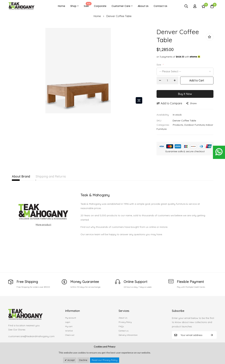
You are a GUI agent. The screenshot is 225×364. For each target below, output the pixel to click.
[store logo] (21, 6)
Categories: (163, 124)
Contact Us (160, 6)
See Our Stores (16, 329)
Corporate (100, 6)
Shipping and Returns (57, 176)
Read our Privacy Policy (104, 360)
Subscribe (211, 335)
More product (43, 224)
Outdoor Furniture (194, 124)
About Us (143, 6)
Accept (71, 360)
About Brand (21, 176)
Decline (83, 360)
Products (178, 124)
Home (61, 6)
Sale (87, 5)
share (191, 103)
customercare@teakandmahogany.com (31, 336)
